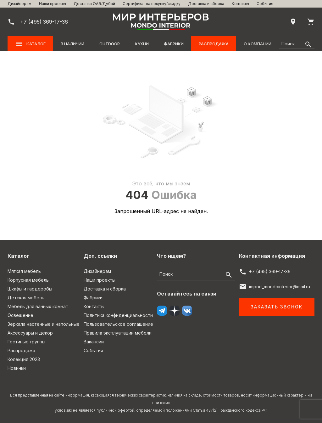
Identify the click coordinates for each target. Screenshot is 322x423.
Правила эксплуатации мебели (118, 333)
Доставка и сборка (206, 3)
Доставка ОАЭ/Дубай (94, 3)
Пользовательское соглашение (118, 324)
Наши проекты (52, 3)
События (265, 3)
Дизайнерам (19, 3)
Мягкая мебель (24, 271)
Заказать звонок (277, 306)
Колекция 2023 (24, 359)
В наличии (72, 43)
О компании (257, 43)
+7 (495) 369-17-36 (270, 271)
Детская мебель (26, 297)
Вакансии (94, 341)
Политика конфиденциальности (118, 315)
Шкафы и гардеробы (30, 288)
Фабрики (174, 43)
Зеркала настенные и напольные (44, 324)
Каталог (30, 44)
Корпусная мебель (28, 280)
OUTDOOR (109, 43)
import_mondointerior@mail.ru (279, 286)
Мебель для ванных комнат (38, 306)
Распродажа (214, 43)
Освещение (20, 315)
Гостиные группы (26, 341)
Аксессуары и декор (30, 333)
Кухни (142, 43)
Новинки (17, 368)
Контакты (240, 3)
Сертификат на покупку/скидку (151, 3)
